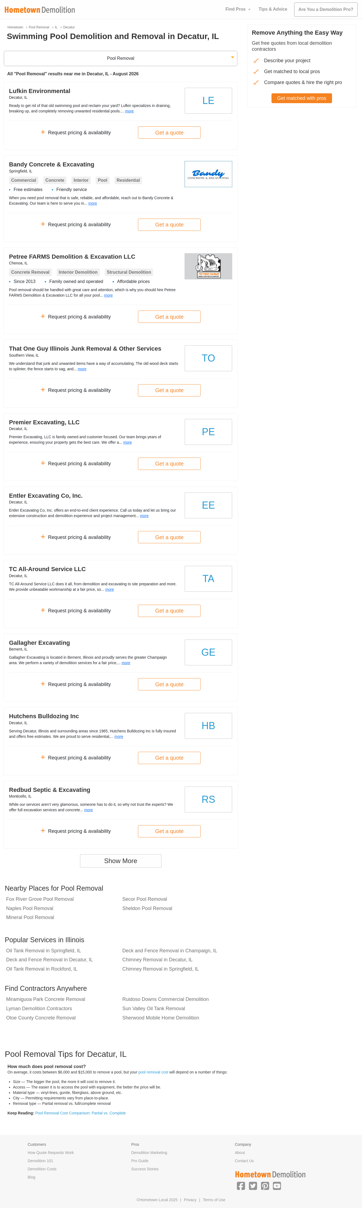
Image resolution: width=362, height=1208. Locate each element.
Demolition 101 (40, 1161)
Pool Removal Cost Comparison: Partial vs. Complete (80, 1113)
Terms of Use (214, 1200)
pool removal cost (153, 1072)
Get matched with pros (301, 98)
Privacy (190, 1200)
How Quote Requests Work (51, 1152)
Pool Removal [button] (120, 58)
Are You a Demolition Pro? (325, 9)
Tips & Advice (273, 9)
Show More (120, 860)
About (240, 1152)
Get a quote (169, 133)
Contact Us (244, 1161)
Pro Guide (140, 1161)
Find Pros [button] (235, 9)
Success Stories (145, 1169)
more (129, 111)
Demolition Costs (42, 1169)
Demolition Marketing (149, 1152)
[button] (241, 1185)
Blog (31, 1177)
